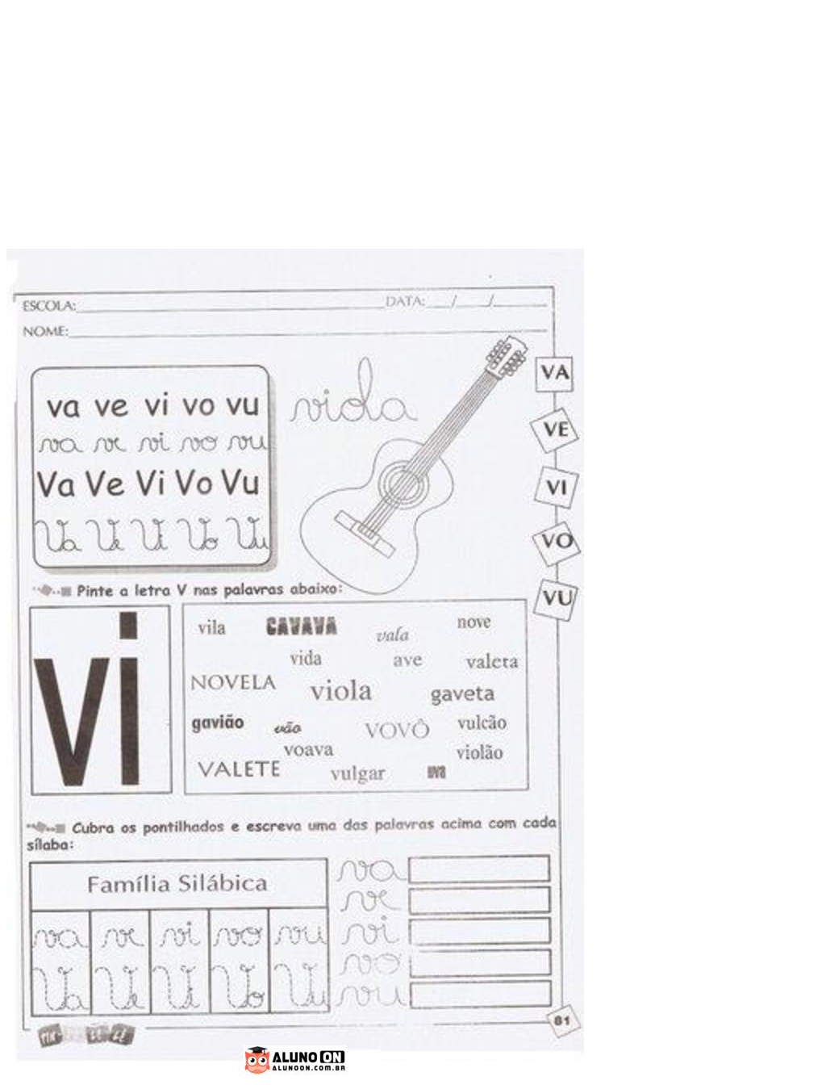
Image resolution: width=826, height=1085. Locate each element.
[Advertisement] (413, 136)
